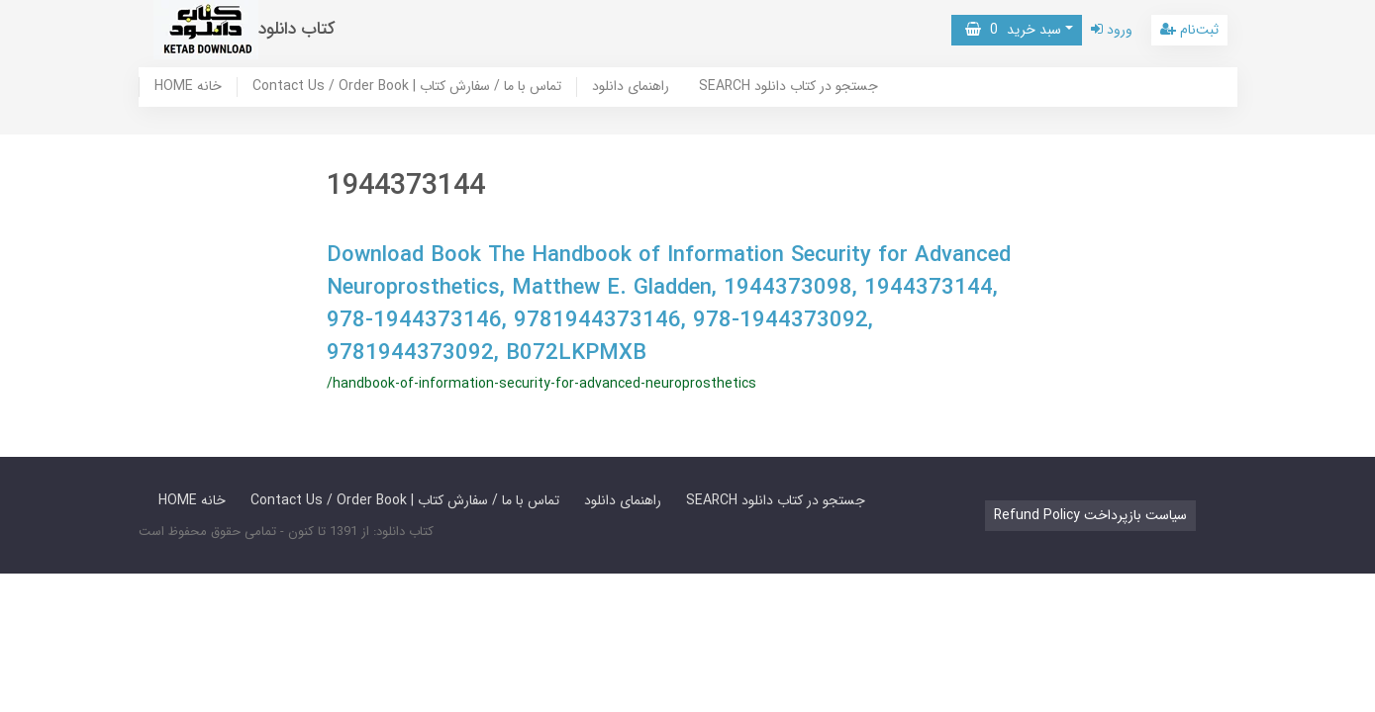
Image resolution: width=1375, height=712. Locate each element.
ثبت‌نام (1189, 30)
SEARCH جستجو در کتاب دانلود (788, 87)
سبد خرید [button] (1013, 30)
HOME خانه (188, 87)
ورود (1111, 30)
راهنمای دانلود (630, 87)
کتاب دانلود (297, 29)
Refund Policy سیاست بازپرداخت (1090, 515)
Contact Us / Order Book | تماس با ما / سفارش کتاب (406, 87)
